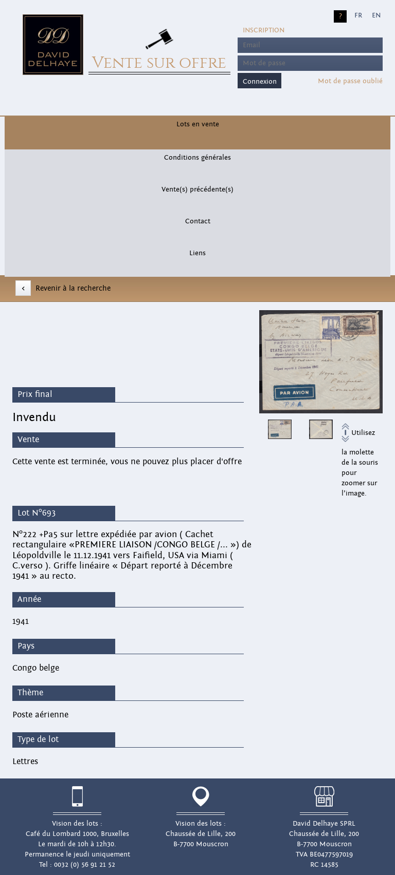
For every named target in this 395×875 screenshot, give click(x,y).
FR (358, 15)
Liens (197, 253)
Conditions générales (197, 158)
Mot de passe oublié (350, 81)
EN (376, 15)
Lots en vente (197, 124)
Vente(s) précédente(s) (197, 189)
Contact (197, 221)
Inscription (263, 30)
